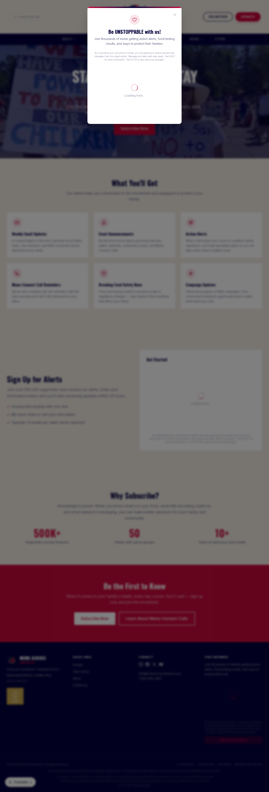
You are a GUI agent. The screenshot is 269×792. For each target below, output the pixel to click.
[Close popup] (174, 14)
